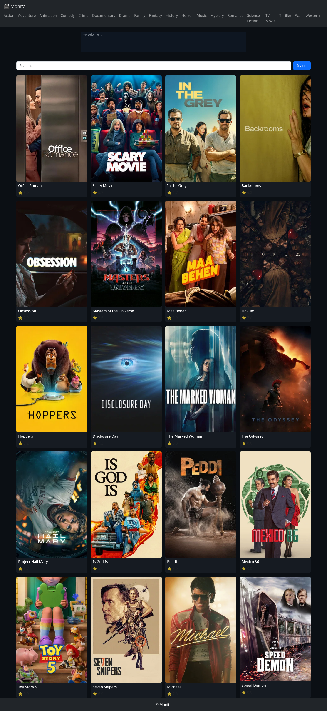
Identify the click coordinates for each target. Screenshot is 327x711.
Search (302, 65)
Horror (187, 15)
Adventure (27, 15)
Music (202, 15)
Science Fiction (253, 18)
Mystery (217, 15)
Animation (48, 15)
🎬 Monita (14, 6)
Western (312, 15)
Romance (235, 15)
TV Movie (270, 18)
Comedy (68, 15)
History (172, 15)
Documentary (103, 15)
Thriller (285, 15)
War (298, 15)
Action (9, 15)
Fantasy (155, 15)
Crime (83, 15)
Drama (125, 15)
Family (139, 15)
